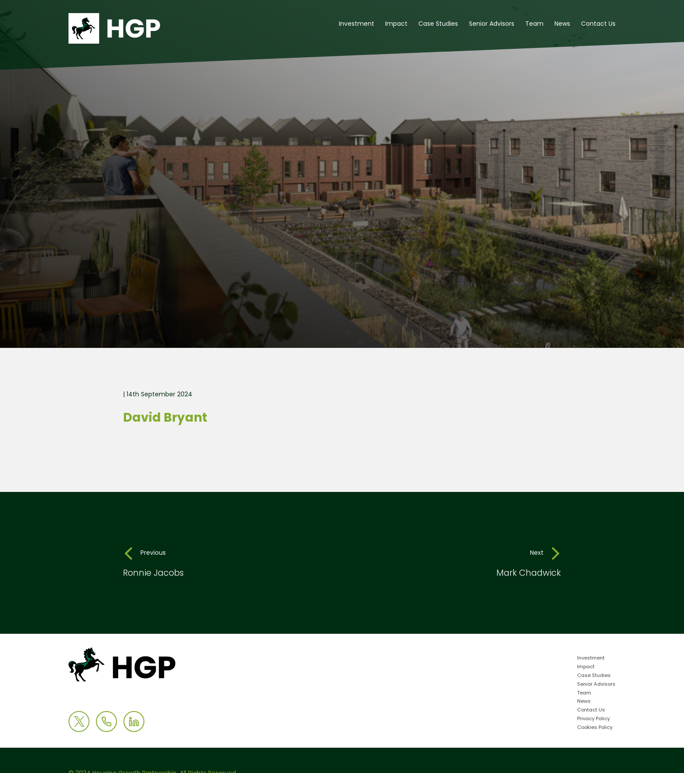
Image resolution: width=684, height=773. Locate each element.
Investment (356, 24)
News (562, 24)
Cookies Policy (594, 727)
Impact (396, 24)
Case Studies (438, 24)
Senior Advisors (491, 24)
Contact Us (598, 24)
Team (534, 24)
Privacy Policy (593, 719)
